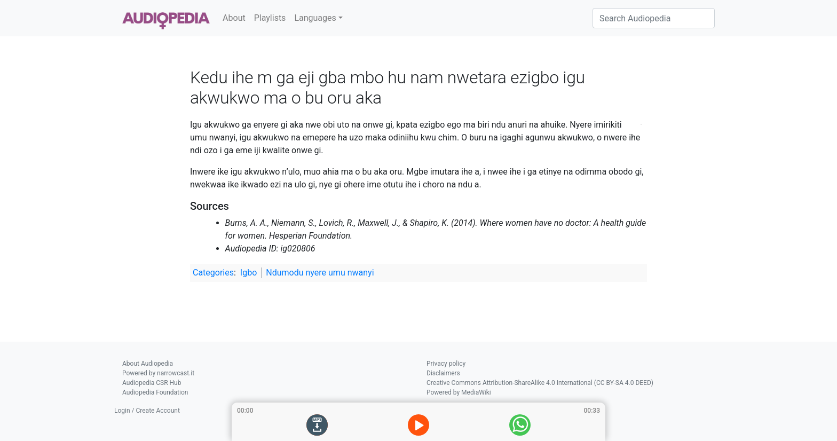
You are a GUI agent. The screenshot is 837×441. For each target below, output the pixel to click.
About (234, 18)
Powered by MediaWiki (459, 392)
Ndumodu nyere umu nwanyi (320, 272)
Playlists (270, 18)
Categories (213, 272)
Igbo (248, 272)
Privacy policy (446, 363)
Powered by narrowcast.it (158, 373)
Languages (315, 18)
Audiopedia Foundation (155, 392)
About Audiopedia (147, 363)
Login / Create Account (147, 410)
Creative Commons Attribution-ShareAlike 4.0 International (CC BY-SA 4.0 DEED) (540, 383)
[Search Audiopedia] (654, 18)
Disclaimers (443, 373)
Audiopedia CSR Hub (151, 383)
